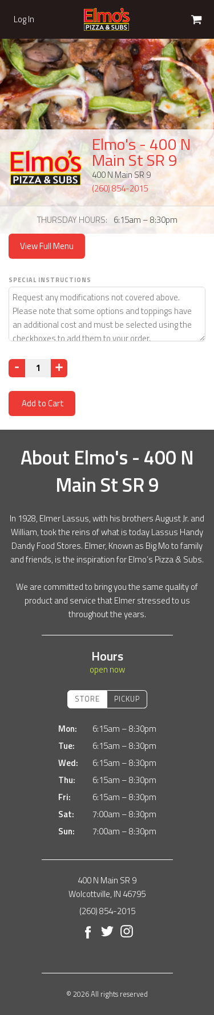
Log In (24, 19)
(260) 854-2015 (120, 188)
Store (87, 698)
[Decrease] (17, 368)
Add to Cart (42, 403)
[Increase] (59, 368)
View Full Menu (47, 245)
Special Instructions (50, 279)
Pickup (127, 698)
